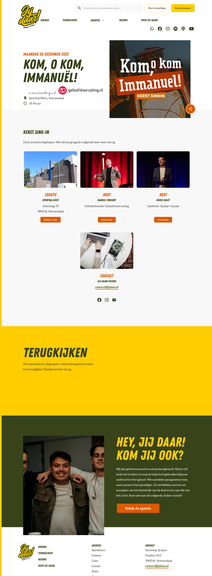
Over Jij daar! (149, 20)
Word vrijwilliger (157, 8)
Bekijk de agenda (138, 508)
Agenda (45, 20)
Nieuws (123, 20)
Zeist (95, 571)
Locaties (95, 20)
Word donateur (183, 8)
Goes (95, 560)
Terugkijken (69, 20)
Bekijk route (50, 219)
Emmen (96, 555)
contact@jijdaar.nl (106, 287)
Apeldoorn (98, 550)
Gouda (96, 566)
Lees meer (106, 219)
